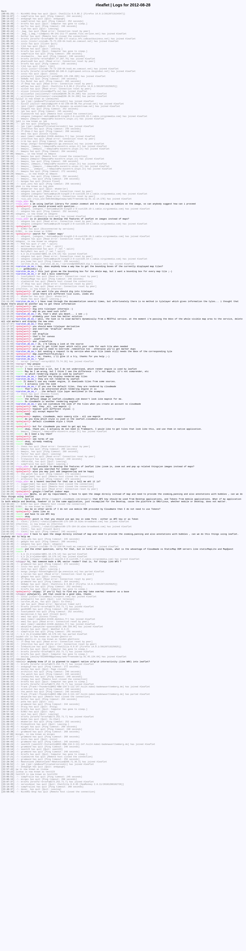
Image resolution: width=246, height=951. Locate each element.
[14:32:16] (7, 686)
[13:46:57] (7, 665)
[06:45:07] (7, 128)
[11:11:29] (7, 359)
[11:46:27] (7, 452)
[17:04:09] (7, 753)
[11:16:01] (7, 377)
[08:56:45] (7, 251)
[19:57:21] (7, 813)
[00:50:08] (7, 41)
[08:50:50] (7, 233)
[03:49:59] (7, 86)
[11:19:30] (7, 401)
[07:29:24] (7, 170)
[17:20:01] (7, 768)
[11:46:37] (7, 455)
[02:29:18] (7, 71)
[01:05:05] (7, 47)
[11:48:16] (7, 479)
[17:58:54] (7, 774)
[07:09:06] (7, 167)
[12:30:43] (7, 590)
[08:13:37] (7, 215)
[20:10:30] (7, 825)
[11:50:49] (7, 512)
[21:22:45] (7, 870)
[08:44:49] (7, 230)
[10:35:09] (7, 350)
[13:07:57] (7, 638)
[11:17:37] (7, 386)
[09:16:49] (7, 290)
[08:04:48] (7, 209)
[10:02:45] (7, 314)
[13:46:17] (7, 662)
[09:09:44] (7, 275)
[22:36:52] (7, 915)
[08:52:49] (7, 239)
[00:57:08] (7, 44)
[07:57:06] (7, 179)
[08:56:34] (7, 248)
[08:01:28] (7, 197)
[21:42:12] (7, 873)
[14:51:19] (7, 701)
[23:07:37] (7, 936)
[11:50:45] (7, 509)
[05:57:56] (7, 116)
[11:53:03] (7, 530)
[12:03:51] (7, 548)
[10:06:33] (7, 326)
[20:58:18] (7, 855)
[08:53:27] (7, 242)
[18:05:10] (7, 780)
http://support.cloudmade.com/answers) (67, 596)
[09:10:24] (7, 281)
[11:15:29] (7, 374)
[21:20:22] (7, 867)
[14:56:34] (7, 704)
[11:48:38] (7, 488)
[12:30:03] (7, 584)
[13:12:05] (7, 644)
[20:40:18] (7, 837)
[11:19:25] (7, 395)
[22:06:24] (7, 891)
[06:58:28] (7, 152)
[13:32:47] (7, 656)
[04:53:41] (7, 89)
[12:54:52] (7, 626)
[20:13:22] (7, 831)
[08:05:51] (7, 212)
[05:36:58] (7, 110)
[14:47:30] (7, 695)
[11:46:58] (7, 464)
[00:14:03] (7, 20)
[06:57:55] (7, 143)
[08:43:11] (7, 227)
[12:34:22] (7, 602)
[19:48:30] (7, 810)
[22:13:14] (7, 897)
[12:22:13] (7, 557)
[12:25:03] (7, 566)
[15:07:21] (7, 717)
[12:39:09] (7, 620)
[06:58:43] (7, 155)
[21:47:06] (7, 879)
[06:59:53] (7, 158)
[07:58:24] (7, 185)
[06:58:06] (7, 146)
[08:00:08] (7, 194)
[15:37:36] (7, 726)
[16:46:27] (7, 747)
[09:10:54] (7, 284)
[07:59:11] (7, 191)
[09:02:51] (7, 263)
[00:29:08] (7, 29)
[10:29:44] (7, 341)
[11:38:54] (7, 431)
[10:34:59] (7, 347)
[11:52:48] (7, 524)
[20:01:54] (7, 816)
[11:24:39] (7, 416)
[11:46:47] (7, 458)
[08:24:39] (7, 221)
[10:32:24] (7, 344)
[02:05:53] (7, 62)
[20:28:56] (7, 834)
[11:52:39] (7, 521)
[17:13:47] (7, 762)
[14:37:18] (7, 689)
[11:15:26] (7, 371)
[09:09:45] (7, 278)
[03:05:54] (7, 77)
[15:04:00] (7, 710)
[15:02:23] (7, 707)
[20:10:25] (7, 822)
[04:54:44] (7, 92)
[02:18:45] (7, 68)
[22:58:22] (7, 924)
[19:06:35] (7, 798)
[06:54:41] (7, 140)
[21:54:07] (7, 882)
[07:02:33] (7, 164)
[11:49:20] (7, 497)
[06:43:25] (7, 125)
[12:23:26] (7, 560)
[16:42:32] (7, 735)
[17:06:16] (7, 756)
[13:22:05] (7, 647)
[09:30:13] (7, 308)
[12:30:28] (7, 587)
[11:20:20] (7, 404)
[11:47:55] (7, 476)
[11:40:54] (7, 443)
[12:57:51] (7, 629)
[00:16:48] (7, 26)
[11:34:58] (7, 428)
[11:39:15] (7, 437)
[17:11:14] (7, 759)
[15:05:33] (7, 714)
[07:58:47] (7, 188)
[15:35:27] (7, 723)
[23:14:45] (7, 942)
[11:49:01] (7, 494)
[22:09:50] (7, 894)
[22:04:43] (7, 888)
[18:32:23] (7, 789)
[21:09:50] (7, 864)
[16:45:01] (7, 741)
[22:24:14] (7, 909)
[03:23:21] (7, 80)
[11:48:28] (7, 482)
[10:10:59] (7, 329)
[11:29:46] (7, 422)
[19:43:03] (7, 807)
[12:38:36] (7, 608)
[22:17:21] (7, 906)
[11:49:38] (7, 503)
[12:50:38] (7, 623)
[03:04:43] (7, 74)
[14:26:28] (7, 683)
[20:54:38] (7, 849)
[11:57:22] (7, 542)
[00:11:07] (7, 17)
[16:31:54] (7, 732)
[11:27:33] (7, 419)
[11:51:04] (7, 518)
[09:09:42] (7, 272)
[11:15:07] (7, 365)
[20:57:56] (7, 852)
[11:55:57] (7, 539)
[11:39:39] (7, 440)
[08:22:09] (7, 218)
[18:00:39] (7, 777)
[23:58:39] (7, 948)
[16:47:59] (7, 750)
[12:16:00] (7, 554)
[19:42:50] (7, 804)
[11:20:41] (7, 407)
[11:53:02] (7, 527)
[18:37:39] (7, 795)
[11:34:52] (7, 425)
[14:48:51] (7, 698)
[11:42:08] (7, 446)
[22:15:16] (7, 900)
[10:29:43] (7, 338)
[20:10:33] (7, 828)
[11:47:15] (7, 473)
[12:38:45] (7, 611)
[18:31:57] (7, 786)
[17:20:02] (7, 771)
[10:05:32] (7, 320)
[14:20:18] (7, 677)
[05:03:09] (7, 95)
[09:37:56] (7, 311)
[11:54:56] (7, 533)
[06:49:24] (7, 137)
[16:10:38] (7, 729)
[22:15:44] (7, 903)
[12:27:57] (7, 578)
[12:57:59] (7, 632)
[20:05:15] (7, 819)
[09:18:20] (7, 302)
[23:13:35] (7, 939)
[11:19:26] (7, 398)
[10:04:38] (7, 317)
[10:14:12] (7, 332)
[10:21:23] (7, 335)
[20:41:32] (7, 840)
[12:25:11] (7, 569)
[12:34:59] (7, 605)
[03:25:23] (7, 83)
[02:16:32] (7, 65)
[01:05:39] (7, 50)
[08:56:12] (7, 245)
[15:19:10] (7, 720)
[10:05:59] (7, 323)
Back (4, 11)
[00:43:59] (7, 38)
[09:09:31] (7, 269)
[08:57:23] (7, 257)
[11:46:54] (7, 461)
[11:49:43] (7, 506)
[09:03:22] (7, 266)
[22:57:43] (7, 921)
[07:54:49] (7, 173)
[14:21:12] (7, 680)
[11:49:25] (7, 500)
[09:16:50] (7, 296)
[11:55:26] (7, 536)
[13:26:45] (7, 650)
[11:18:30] (7, 392)
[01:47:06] (7, 56)
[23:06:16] (7, 933)
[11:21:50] (7, 410)
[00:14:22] (7, 23)
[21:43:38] (7, 876)
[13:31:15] (7, 653)
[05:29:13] (7, 107)
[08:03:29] (7, 203)
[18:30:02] (7, 783)
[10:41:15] (7, 353)
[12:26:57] (7, 572)
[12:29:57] (7, 581)
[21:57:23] (7, 885)
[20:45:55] (7, 843)
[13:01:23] (7, 635)
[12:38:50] (7, 617)
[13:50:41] (7, 668)
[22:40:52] (7, 918)
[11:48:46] (7, 491)
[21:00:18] (7, 858)
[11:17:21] (7, 380)
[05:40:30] (7, 113)
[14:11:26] (7, 674)
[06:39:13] (7, 122)
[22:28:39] (7, 912)
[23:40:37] (7, 945)
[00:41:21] (7, 32)
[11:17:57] (7, 389)
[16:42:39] (7, 738)
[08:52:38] (7, 236)
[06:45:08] (7, 131)
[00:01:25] (7, 14)
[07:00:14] (7, 161)
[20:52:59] (7, 846)
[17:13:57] (7, 765)
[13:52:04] (7, 671)
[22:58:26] (7, 927)
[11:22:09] (7, 413)
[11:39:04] (7, 434)
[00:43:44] (7, 35)
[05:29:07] (7, 104)
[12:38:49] (7, 614)
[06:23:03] (7, 119)
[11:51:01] (7, 515)
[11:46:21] (7, 449)
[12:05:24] (7, 551)
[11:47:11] (7, 467)
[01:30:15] (7, 53)
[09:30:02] (7, 305)
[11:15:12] (7, 368)
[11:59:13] (7, 545)
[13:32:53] (7, 659)
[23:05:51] (7, 930)
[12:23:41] (7, 563)
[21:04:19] (7, 861)
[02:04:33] (7, 59)
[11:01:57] (7, 356)
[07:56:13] (7, 176)
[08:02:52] (7, 200)
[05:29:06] (7, 101)
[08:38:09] (7, 224)
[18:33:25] (7, 792)
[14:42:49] (7, 692)
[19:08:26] (7, 801)
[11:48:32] (7, 485)
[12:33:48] (7, 596)
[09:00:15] (7, 260)
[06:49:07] (7, 134)
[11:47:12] (7, 470)
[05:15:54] (7, 98)
